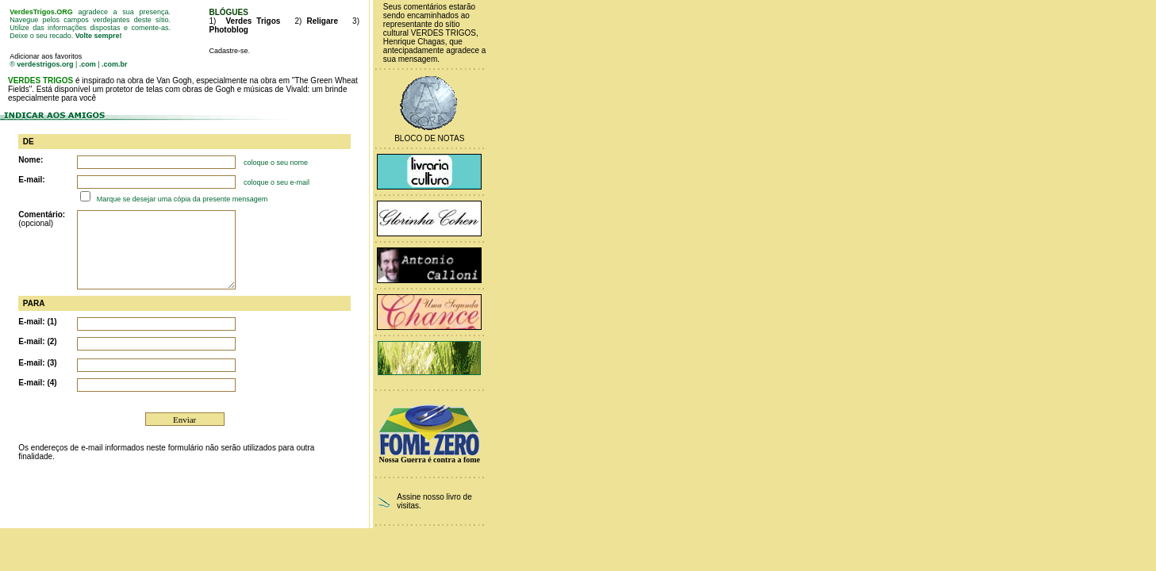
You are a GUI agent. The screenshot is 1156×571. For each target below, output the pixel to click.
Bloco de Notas (429, 138)
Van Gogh (173, 80)
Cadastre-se (228, 51)
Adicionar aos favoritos (46, 56)
